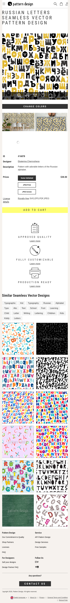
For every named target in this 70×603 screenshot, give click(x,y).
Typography (33, 303)
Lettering (39, 313)
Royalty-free (23, 198)
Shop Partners (8, 542)
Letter (16, 313)
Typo (6, 308)
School (33, 308)
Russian (47, 303)
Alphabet (60, 303)
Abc (15, 308)
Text (23, 308)
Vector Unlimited (27, 178)
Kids (62, 313)
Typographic (10, 303)
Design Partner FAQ (10, 567)
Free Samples (40, 547)
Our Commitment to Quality (13, 537)
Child (6, 313)
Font (43, 308)
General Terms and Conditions (57, 597)
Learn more (35, 241)
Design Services (41, 542)
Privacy (41, 597)
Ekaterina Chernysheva (28, 161)
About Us (33, 597)
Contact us (35, 583)
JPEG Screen (27, 192)
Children (51, 313)
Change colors (35, 106)
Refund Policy (63, 600)
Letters (17, 318)
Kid (21, 303)
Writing (27, 313)
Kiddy (6, 318)
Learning (54, 308)
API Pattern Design (42, 537)
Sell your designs (9, 562)
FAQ (4, 552)
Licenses (5, 547)
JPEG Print (27, 185)
